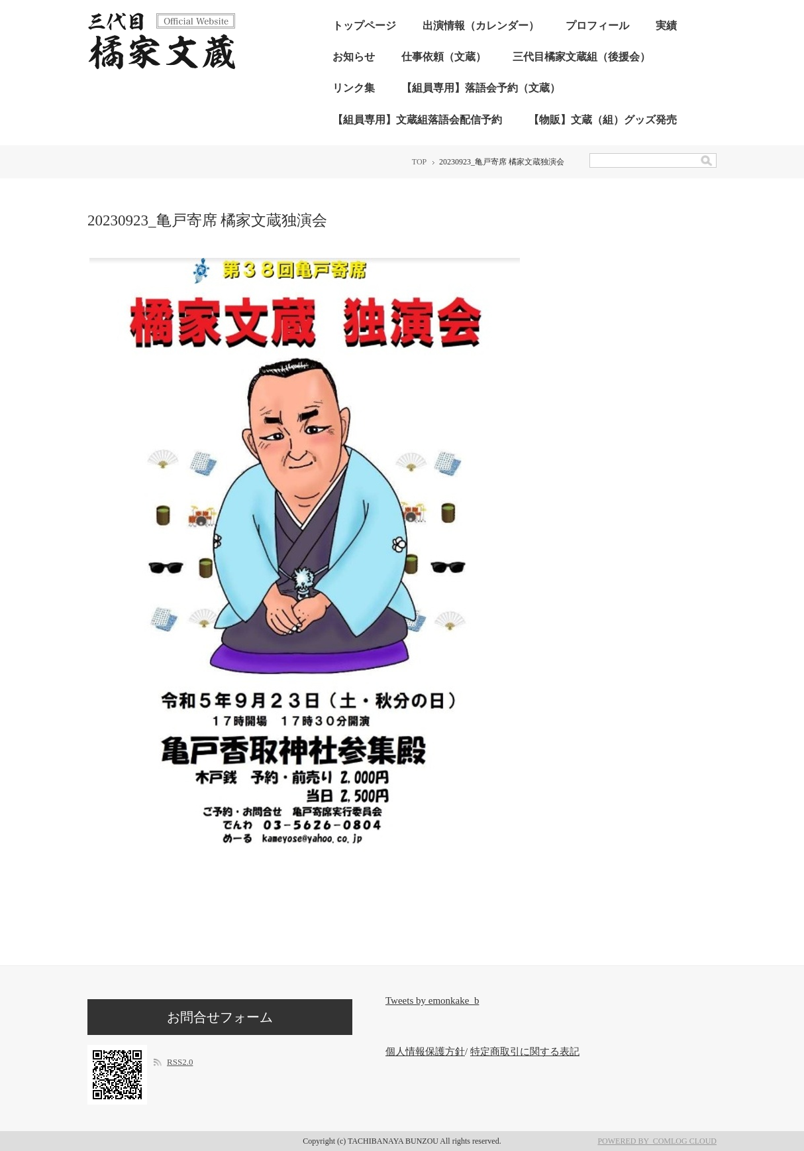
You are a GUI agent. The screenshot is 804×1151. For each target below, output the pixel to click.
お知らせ (353, 56)
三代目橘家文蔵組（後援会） (581, 56)
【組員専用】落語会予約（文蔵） (480, 87)
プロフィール (597, 25)
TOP (419, 161)
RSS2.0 (180, 1062)
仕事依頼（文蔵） (443, 56)
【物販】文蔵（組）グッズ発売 (602, 119)
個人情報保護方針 (425, 1051)
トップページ (364, 25)
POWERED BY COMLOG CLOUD (657, 1141)
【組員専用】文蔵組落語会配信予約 (417, 119)
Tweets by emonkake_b (432, 1000)
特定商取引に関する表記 (524, 1051)
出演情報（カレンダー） (481, 25)
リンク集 (353, 87)
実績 (666, 25)
